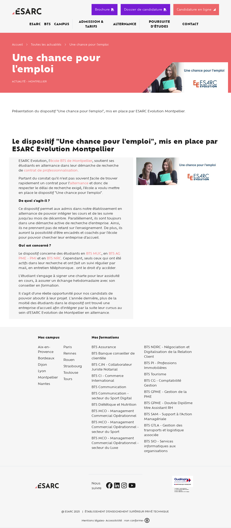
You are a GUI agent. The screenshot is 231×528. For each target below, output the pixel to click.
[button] (147, 520)
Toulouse (70, 372)
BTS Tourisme (155, 374)
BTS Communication (109, 387)
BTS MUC (93, 253)
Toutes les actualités (46, 44)
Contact (190, 24)
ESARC (35, 24)
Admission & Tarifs (91, 24)
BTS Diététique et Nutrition (114, 404)
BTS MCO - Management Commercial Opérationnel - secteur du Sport (115, 427)
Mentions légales (92, 520)
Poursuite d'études (159, 24)
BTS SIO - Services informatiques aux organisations (160, 446)
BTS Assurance (104, 347)
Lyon (42, 371)
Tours (67, 379)
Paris (67, 347)
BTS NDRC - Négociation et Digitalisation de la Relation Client (168, 352)
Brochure (104, 9)
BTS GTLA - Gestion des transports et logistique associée (164, 430)
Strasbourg (72, 366)
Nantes (44, 384)
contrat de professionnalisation (51, 170)
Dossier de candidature (145, 9)
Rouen (69, 360)
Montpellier (48, 377)
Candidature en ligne (194, 9)
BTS (47, 24)
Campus (61, 24)
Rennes (69, 353)
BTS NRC (54, 258)
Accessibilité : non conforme (124, 520)
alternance (79, 183)
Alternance (124, 24)
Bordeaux (46, 358)
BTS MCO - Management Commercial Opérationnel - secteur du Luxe (115, 443)
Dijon (42, 364)
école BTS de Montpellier (71, 160)
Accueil (17, 44)
